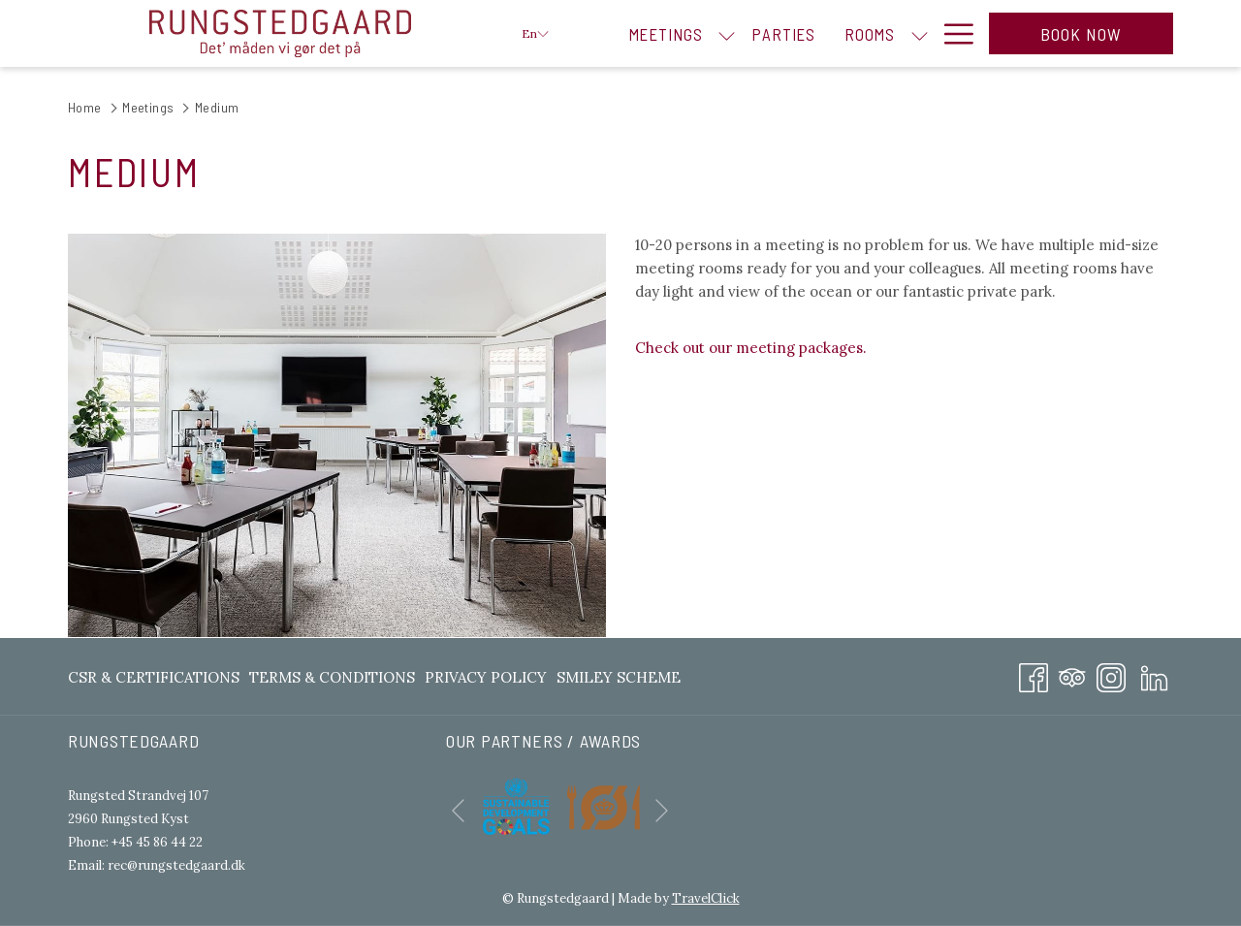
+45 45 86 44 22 (157, 842)
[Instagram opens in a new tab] (1111, 674)
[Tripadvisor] (1072, 674)
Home (85, 107)
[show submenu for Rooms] (919, 33)
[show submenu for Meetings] (726, 33)
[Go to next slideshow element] (662, 810)
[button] (337, 435)
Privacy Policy (486, 677)
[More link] (951, 33)
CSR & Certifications (153, 677)
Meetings (148, 107)
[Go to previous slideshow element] (458, 810)
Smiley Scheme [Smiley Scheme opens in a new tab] (619, 681)
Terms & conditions (332, 677)
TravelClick (706, 898)
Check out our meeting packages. (751, 347)
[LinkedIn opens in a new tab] (1154, 674)
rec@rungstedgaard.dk (176, 865)
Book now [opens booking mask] (1081, 34)
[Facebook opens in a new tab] (1033, 674)
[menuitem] (665, 33)
